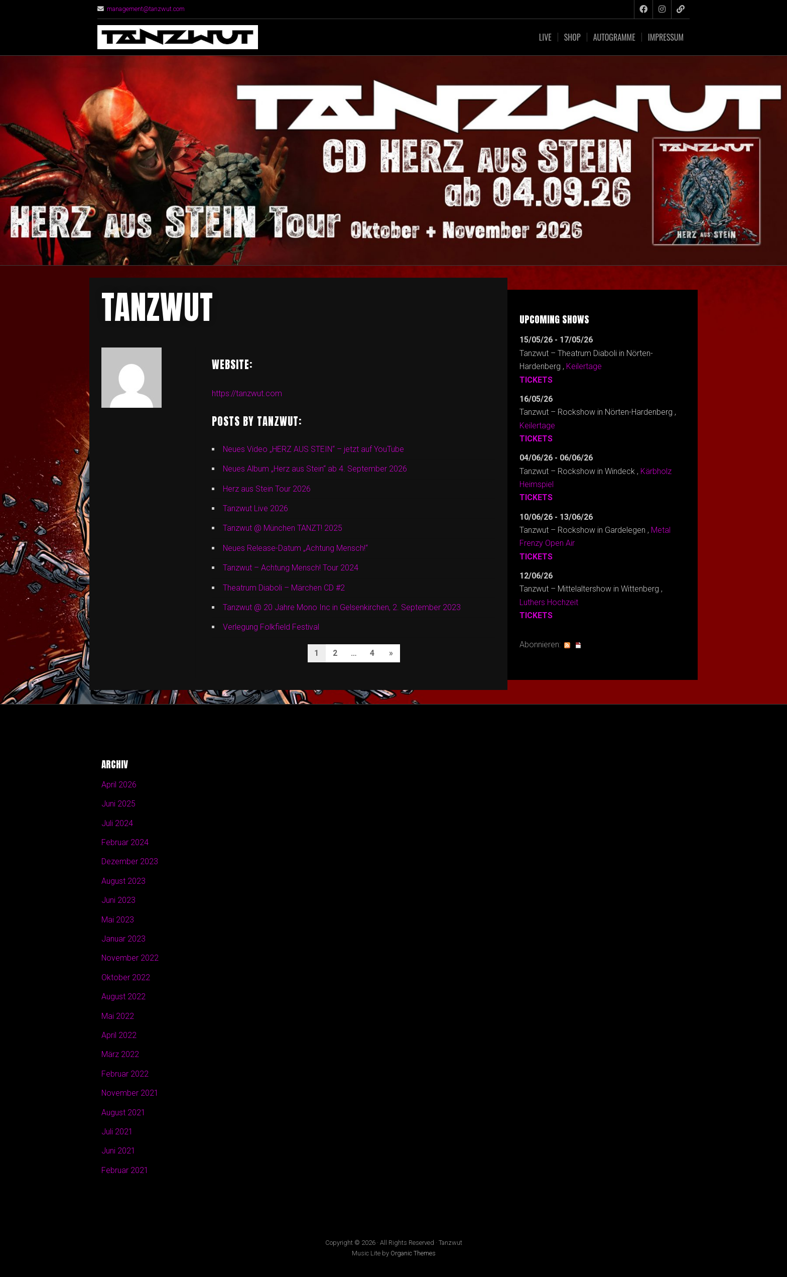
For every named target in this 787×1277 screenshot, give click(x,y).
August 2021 (123, 1112)
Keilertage (584, 366)
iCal (578, 645)
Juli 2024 (117, 823)
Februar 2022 (125, 1074)
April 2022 (119, 1035)
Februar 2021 (125, 1171)
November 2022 (130, 958)
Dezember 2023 (129, 862)
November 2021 (130, 1093)
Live (545, 37)
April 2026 (119, 785)
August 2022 (123, 997)
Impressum (666, 37)
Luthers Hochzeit (548, 602)
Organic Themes (413, 1253)
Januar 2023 (123, 939)
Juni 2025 (118, 804)
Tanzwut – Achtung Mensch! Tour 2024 (290, 567)
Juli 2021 (117, 1132)
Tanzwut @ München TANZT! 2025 (283, 528)
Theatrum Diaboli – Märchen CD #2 (284, 588)
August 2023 (123, 881)
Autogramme (614, 37)
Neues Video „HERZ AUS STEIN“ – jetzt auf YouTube (314, 449)
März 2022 (120, 1055)
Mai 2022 (117, 1016)
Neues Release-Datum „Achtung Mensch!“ (295, 548)
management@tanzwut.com (146, 9)
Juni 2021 (118, 1151)
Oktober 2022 (125, 978)
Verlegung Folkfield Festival (271, 627)
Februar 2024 (125, 843)
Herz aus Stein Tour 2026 (267, 489)
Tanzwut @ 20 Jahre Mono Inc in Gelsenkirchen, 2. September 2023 (342, 607)
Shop (572, 37)
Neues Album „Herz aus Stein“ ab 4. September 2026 (315, 469)
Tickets (536, 380)
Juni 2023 (118, 900)
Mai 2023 (117, 919)
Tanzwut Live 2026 (255, 508)
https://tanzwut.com (247, 393)
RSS (567, 645)
